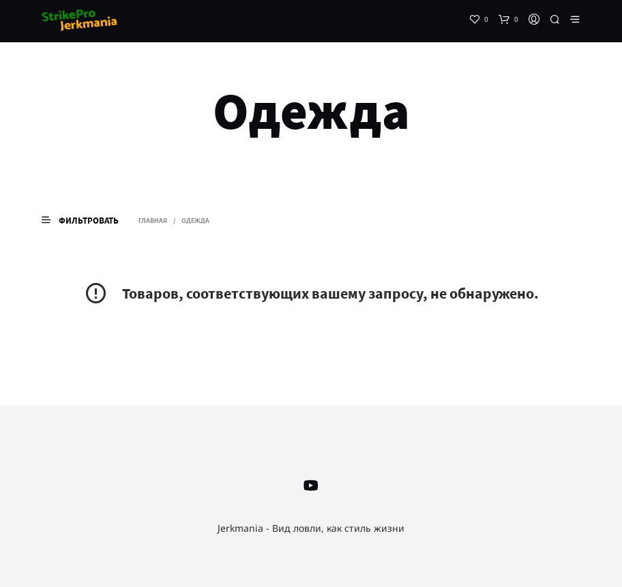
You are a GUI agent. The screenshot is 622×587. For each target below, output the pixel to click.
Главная (152, 220)
